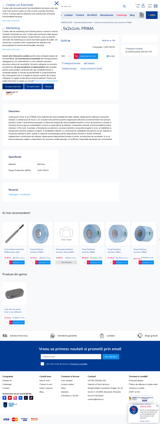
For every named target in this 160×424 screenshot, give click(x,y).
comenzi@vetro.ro (96, 399)
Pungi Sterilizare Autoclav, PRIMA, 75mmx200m (88, 250)
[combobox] (82, 6)
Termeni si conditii (136, 388)
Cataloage (121, 15)
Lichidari (68, 15)
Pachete (80, 15)
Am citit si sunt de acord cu (66, 364)
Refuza (48, 86)
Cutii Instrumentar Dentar (83, 22)
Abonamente (106, 15)
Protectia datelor (136, 380)
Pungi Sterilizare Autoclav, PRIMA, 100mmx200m (114, 250)
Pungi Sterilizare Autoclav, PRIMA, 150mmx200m (140, 250)
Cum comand (66, 380)
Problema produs (69, 68)
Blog (132, 15)
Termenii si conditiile (78, 364)
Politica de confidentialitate (46, 81)
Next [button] (159, 239)
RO (151, 15)
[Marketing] (3, 29)
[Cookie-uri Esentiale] (3, 5)
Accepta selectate (13, 86)
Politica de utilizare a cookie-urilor (143, 384)
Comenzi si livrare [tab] (70, 376)
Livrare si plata (67, 384)
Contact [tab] (92, 376)
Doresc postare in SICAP (91, 68)
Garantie (64, 392)
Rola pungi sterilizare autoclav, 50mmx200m (65, 250)
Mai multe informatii (10, 20)
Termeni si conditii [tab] (138, 376)
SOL (138, 392)
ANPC (131, 392)
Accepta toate (33, 86)
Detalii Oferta (145, 421)
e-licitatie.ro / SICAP (70, 395)
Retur (63, 388)
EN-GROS (92, 15)
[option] (66, 244)
